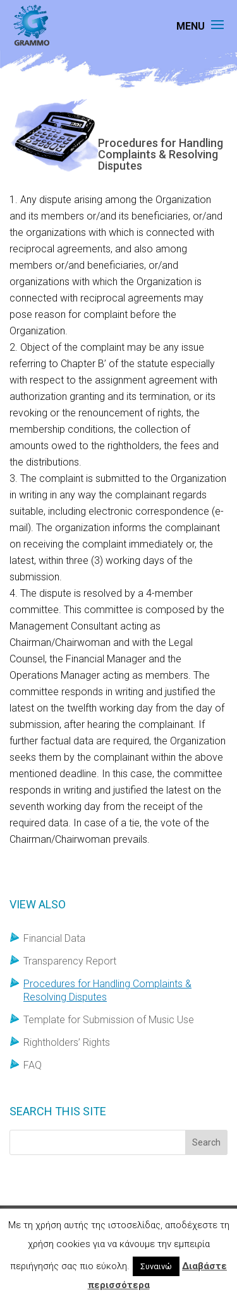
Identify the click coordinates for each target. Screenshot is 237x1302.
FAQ (32, 1065)
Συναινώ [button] (156, 1266)
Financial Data (54, 938)
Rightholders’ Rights (66, 1042)
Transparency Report (69, 961)
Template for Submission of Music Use (108, 1020)
